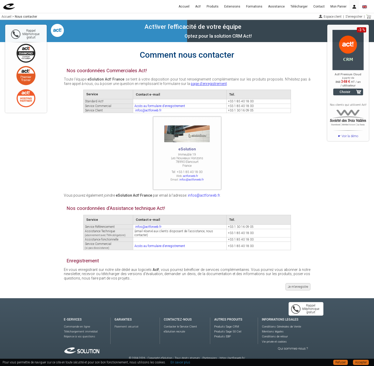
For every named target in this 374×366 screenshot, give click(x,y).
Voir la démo (350, 136)
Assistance (276, 6)
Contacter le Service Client (180, 326)
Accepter (361, 362)
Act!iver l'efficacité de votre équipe (193, 26)
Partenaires (209, 358)
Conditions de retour (275, 336)
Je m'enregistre (298, 287)
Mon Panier (338, 6)
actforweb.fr (190, 176)
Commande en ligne (77, 326)
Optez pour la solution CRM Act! (218, 36)
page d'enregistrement (209, 84)
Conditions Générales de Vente (281, 326)
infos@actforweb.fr (148, 110)
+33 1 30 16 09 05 (241, 110)
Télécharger (299, 6)
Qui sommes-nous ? (293, 348)
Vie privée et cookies (274, 341)
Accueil (184, 6)
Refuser (340, 362)
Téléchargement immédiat (81, 331)
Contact (319, 6)
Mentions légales (273, 331)
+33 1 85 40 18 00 (241, 101)
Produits (213, 6)
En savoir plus (180, 362)
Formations (254, 6)
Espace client (333, 16)
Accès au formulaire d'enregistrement (159, 106)
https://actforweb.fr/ (232, 358)
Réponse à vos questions (79, 336)
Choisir (344, 92)
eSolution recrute (174, 331)
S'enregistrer (353, 16)
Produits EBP (222, 336)
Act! (198, 6)
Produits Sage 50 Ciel (227, 331)
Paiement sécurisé (126, 326)
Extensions (232, 6)
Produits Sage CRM (226, 326)
